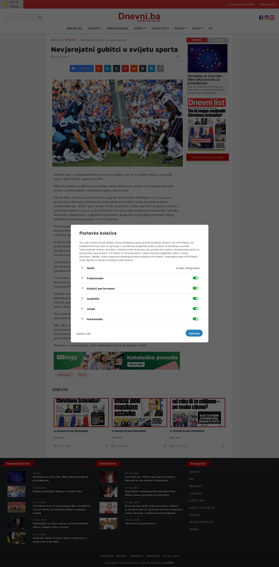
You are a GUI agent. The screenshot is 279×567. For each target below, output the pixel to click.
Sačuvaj (194, 333)
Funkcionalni (95, 278)
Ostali (91, 308)
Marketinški (95, 319)
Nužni (90, 268)
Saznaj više (84, 333)
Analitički (93, 298)
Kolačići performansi (101, 288)
